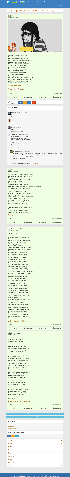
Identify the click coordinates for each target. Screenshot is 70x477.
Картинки (11, 456)
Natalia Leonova (15, 112)
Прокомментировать (57, 218)
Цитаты (10, 447)
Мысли (10, 443)
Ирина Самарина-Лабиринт (18, 321)
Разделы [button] (31, 2)
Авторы (10, 465)
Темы (39, 2)
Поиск (46, 2)
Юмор (10, 453)
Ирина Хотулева (15, 333)
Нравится (20, 116)
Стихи (10, 450)
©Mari (12, 169)
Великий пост (11, 426)
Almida (13, 127)
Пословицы (11, 462)
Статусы (10, 440)
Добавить (54, 2)
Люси (12, 15)
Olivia (12, 120)
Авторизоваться (34, 163)
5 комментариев (58, 93)
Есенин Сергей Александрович (20, 401)
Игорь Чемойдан (17, 151)
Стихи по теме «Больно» (35, 416)
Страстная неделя (12, 428)
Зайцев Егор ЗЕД (16, 134)
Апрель (10, 424)
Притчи (10, 459)
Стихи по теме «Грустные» (35, 414)
